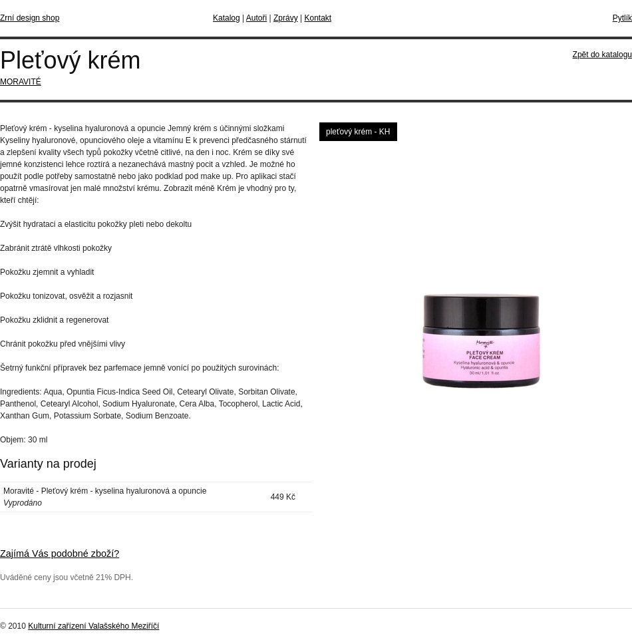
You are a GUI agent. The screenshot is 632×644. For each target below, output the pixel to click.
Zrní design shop (29, 18)
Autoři (256, 18)
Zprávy (285, 18)
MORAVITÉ (20, 81)
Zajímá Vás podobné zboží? (59, 553)
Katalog (226, 18)
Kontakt (317, 18)
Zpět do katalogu (602, 54)
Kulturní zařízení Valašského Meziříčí (93, 626)
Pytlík (622, 18)
